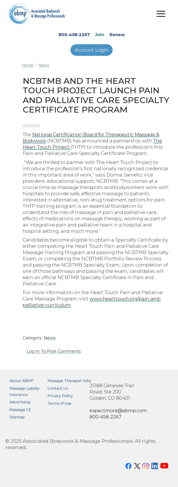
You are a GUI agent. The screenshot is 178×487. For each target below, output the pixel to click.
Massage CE (20, 410)
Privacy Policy (60, 396)
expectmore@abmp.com (118, 410)
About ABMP (22, 381)
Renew (117, 34)
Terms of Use (59, 403)
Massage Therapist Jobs (69, 381)
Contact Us (58, 388)
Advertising (20, 402)
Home (27, 65)
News (44, 65)
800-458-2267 (74, 34)
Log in (33, 351)
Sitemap (17, 417)
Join (99, 34)
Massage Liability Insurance (25, 391)
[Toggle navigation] (161, 14)
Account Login (91, 50)
